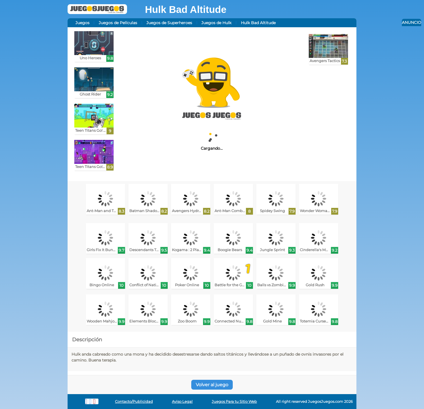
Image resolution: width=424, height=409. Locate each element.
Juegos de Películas (118, 22)
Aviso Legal (182, 401)
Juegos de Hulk (216, 22)
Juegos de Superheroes (169, 22)
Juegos (82, 22)
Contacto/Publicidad (134, 401)
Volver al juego (212, 384)
